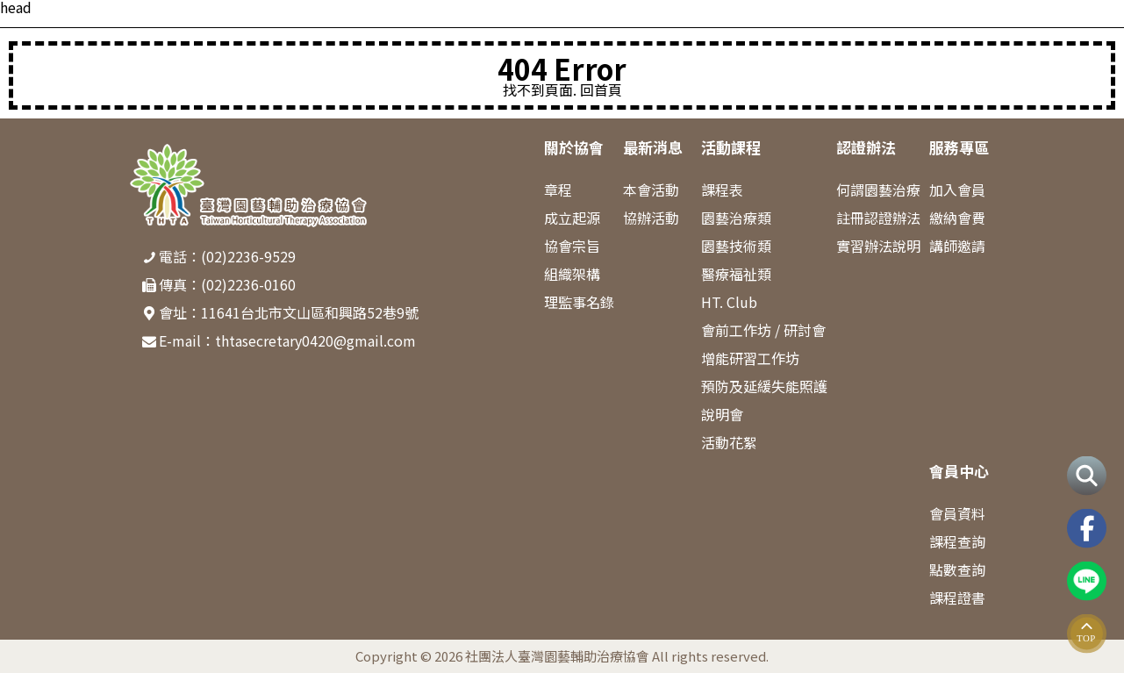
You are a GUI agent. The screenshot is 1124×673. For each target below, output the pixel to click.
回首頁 (601, 89)
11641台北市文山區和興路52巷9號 (310, 312)
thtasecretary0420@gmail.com (315, 340)
